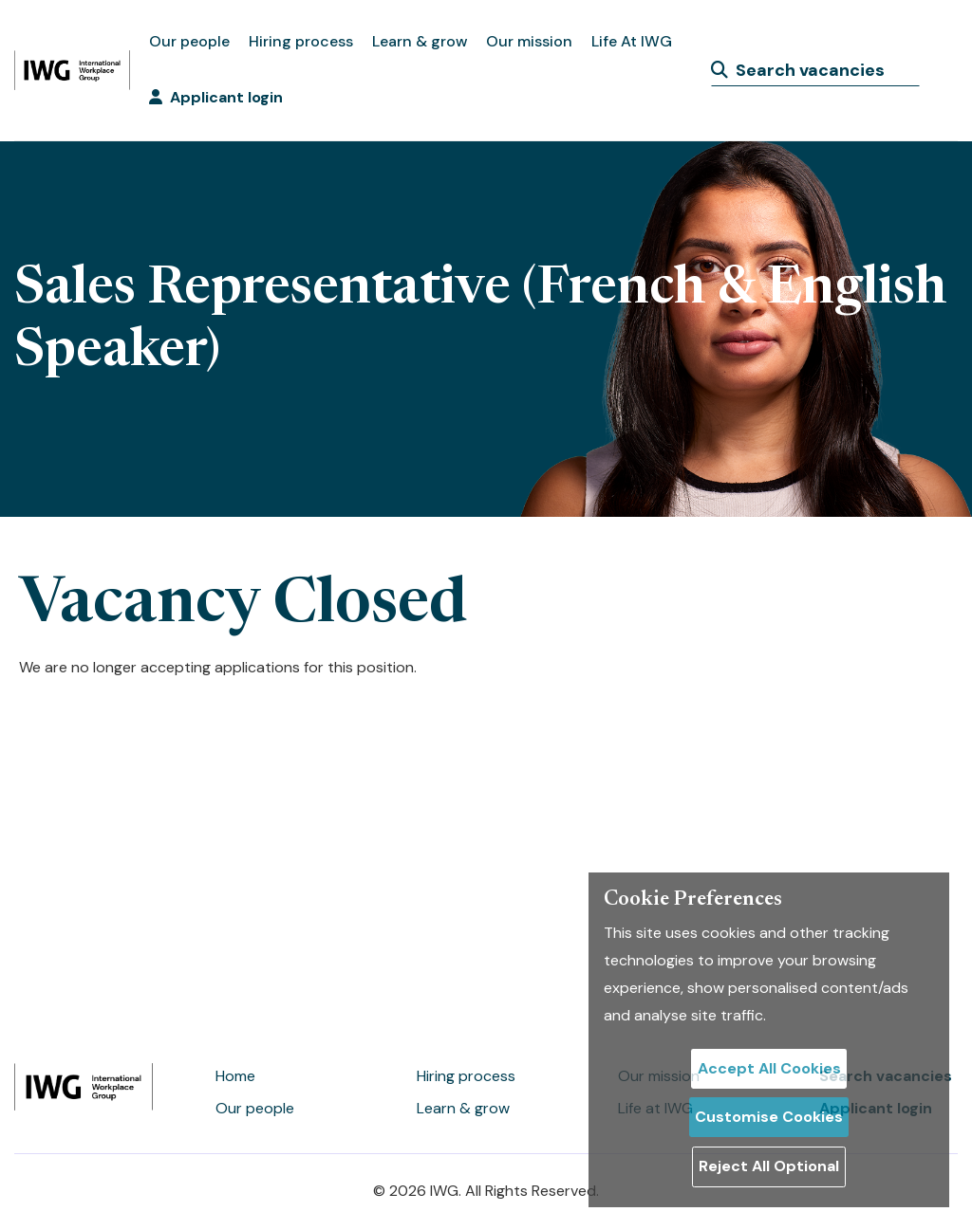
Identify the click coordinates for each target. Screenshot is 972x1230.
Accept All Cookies (769, 1068)
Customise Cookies (769, 1117)
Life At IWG (631, 41)
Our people (189, 41)
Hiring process (301, 41)
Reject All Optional (769, 1166)
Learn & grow (419, 41)
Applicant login (216, 97)
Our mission (529, 41)
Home (235, 1076)
